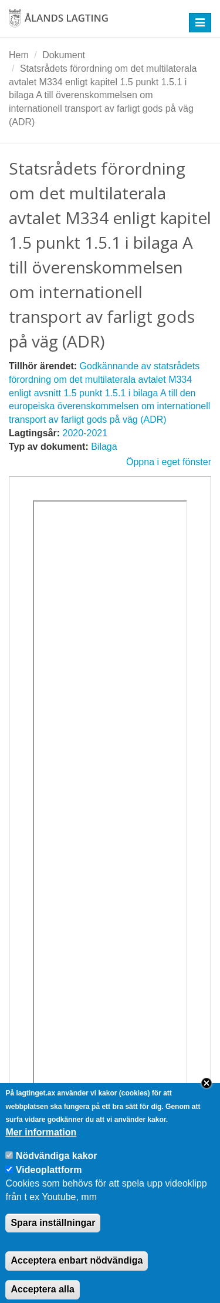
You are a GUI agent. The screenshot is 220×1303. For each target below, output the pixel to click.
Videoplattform (49, 1182)
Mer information (40, 1145)
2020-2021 (85, 433)
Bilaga (104, 447)
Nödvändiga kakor (56, 1169)
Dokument (63, 55)
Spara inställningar (53, 1235)
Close (206, 1095)
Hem (19, 55)
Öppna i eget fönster (168, 462)
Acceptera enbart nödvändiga (77, 1273)
